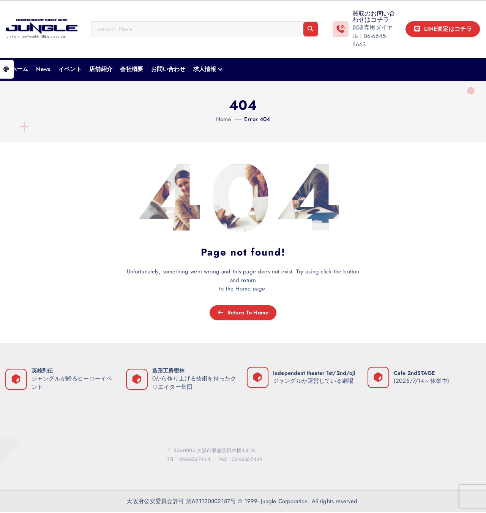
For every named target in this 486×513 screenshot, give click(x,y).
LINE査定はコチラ (442, 29)
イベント (70, 69)
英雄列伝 (43, 371)
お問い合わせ (168, 69)
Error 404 (257, 119)
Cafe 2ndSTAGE (415, 374)
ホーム (19, 69)
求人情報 (204, 69)
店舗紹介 (100, 69)
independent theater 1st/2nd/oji (315, 371)
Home (223, 119)
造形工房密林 (169, 371)
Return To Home (243, 313)
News (43, 69)
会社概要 (131, 69)
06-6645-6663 (369, 40)
